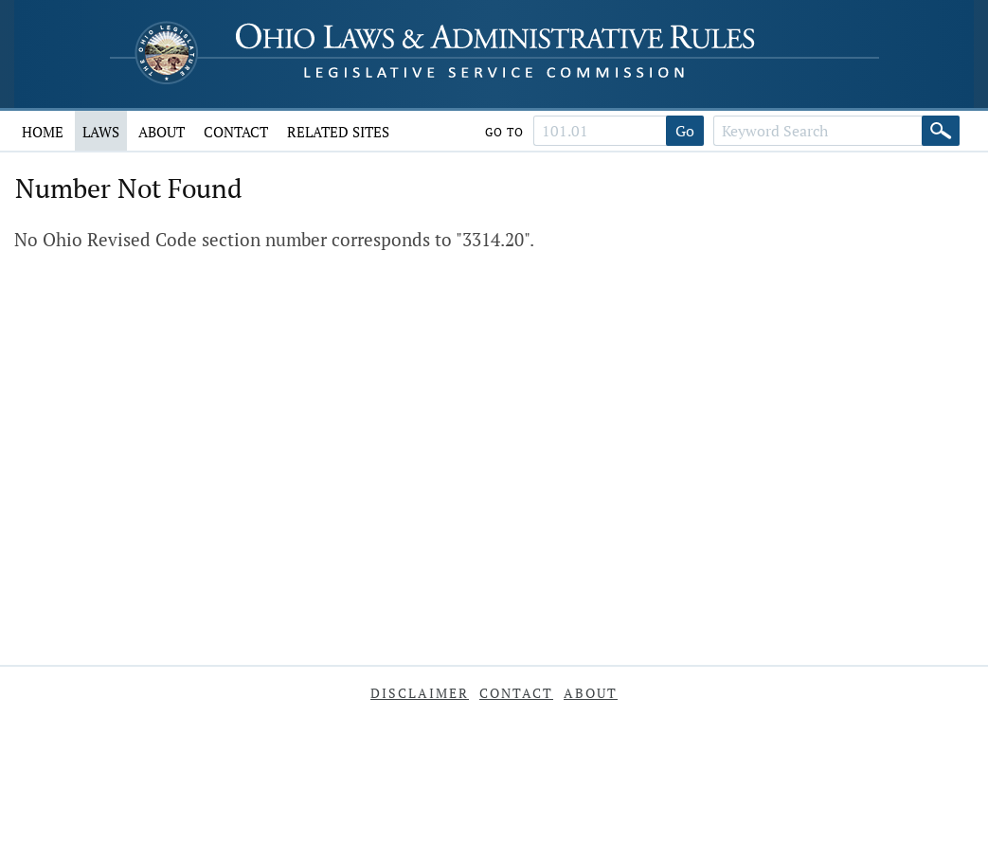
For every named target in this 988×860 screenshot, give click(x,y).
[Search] (941, 131)
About (161, 131)
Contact (236, 131)
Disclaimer (419, 693)
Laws (100, 131)
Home (42, 131)
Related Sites (338, 131)
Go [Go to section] (684, 130)
